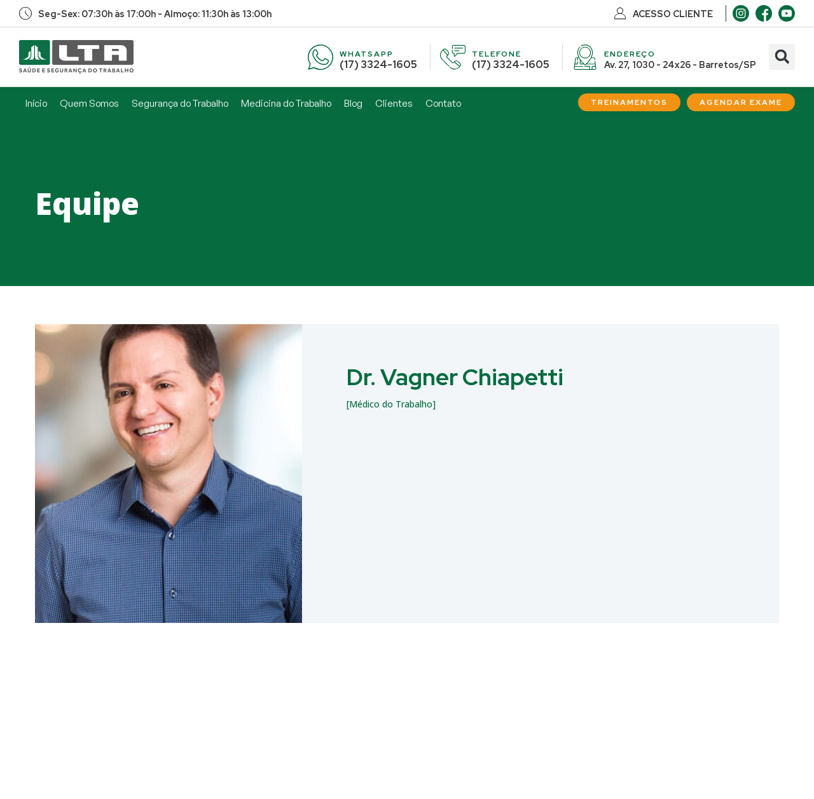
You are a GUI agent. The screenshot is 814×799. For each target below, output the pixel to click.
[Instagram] (741, 13)
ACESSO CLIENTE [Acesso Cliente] (673, 14)
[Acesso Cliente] (620, 13)
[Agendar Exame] (741, 102)
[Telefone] (453, 57)
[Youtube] (786, 13)
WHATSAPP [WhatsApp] (367, 54)
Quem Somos (89, 103)
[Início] (76, 57)
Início (36, 103)
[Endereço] (585, 57)
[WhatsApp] (320, 57)
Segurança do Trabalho (180, 103)
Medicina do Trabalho (286, 103)
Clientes (394, 103)
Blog (353, 103)
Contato (443, 103)
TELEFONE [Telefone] (496, 54)
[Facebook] (763, 13)
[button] (782, 57)
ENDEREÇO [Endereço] (630, 54)
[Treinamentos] (629, 102)
